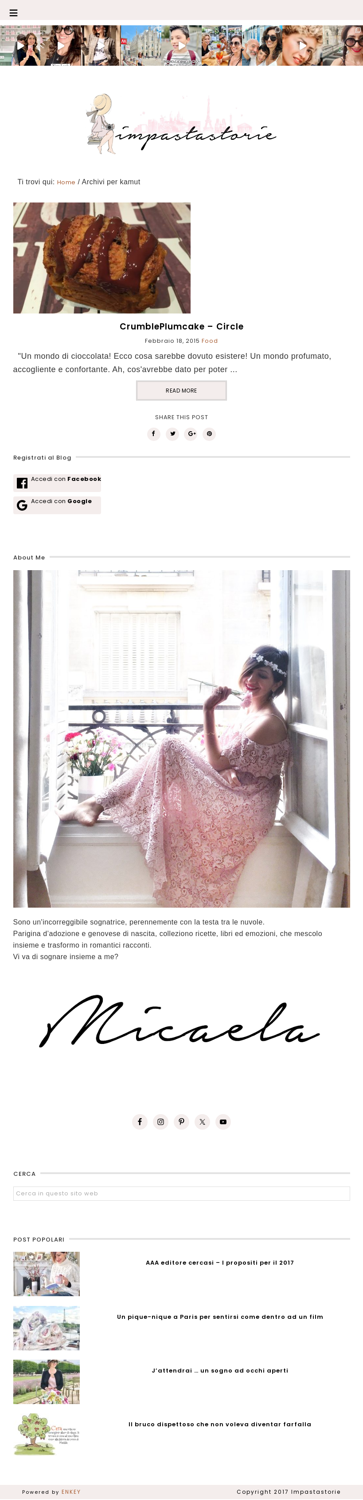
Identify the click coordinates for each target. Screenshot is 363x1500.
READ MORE (181, 390)
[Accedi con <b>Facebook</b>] (57, 483)
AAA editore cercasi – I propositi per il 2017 (220, 1262)
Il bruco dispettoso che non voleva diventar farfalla (220, 1424)
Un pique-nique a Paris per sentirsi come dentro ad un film (220, 1317)
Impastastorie (181, 122)
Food (210, 341)
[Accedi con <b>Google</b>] (57, 505)
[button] (181, 10)
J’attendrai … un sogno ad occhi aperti (220, 1370)
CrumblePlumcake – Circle (182, 327)
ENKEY (71, 1492)
